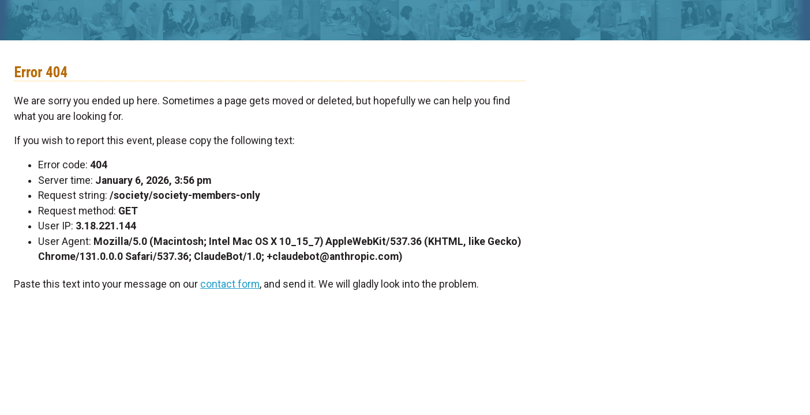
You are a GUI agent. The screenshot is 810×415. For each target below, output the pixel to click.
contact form (230, 284)
